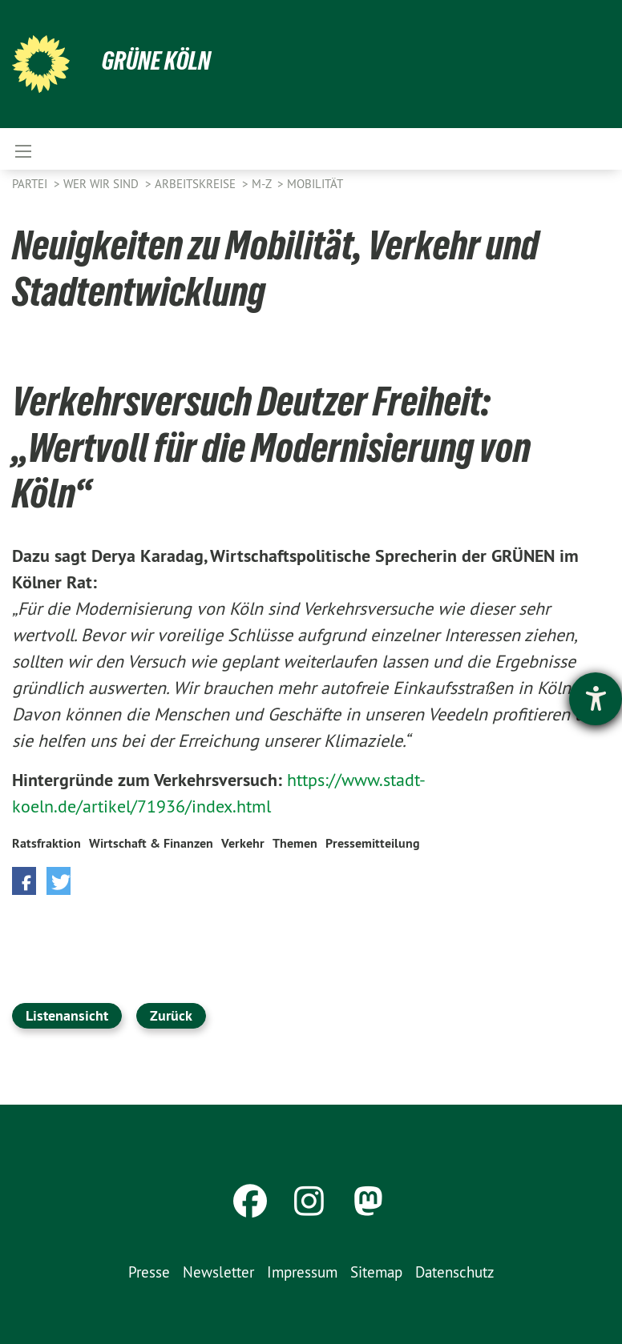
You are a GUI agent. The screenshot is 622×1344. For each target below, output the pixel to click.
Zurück (171, 1015)
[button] (24, 881)
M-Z (263, 183)
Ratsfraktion (46, 843)
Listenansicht (67, 1015)
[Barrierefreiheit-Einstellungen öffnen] (595, 698)
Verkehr (243, 843)
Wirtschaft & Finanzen (151, 843)
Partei (31, 183)
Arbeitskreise (197, 183)
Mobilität (315, 183)
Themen (295, 843)
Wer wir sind (102, 183)
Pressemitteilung (372, 843)
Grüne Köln (156, 60)
